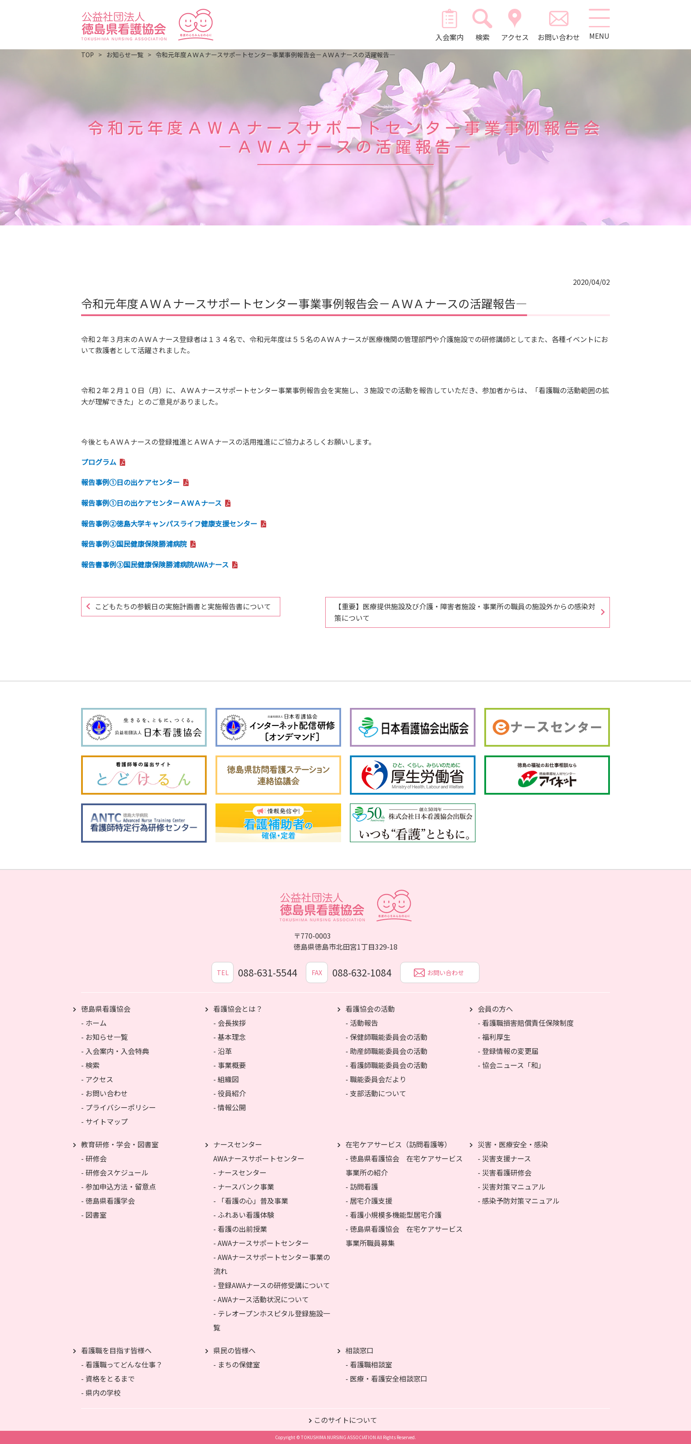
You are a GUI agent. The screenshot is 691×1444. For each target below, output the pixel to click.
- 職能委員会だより (376, 1079)
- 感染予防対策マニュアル (519, 1200)
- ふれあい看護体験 (243, 1214)
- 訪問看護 (362, 1186)
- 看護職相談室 (369, 1364)
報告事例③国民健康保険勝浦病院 (134, 543)
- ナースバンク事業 (243, 1186)
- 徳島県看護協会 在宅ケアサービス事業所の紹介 (404, 1165)
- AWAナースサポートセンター (261, 1243)
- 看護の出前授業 (240, 1228)
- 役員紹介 (229, 1093)
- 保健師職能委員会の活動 (386, 1036)
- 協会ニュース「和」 (511, 1065)
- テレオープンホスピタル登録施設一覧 (271, 1320)
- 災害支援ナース (504, 1158)
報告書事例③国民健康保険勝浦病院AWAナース (155, 564)
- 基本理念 (229, 1036)
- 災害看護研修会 (504, 1172)
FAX (317, 972)
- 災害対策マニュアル (512, 1186)
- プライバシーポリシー (118, 1107)
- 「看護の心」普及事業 (250, 1200)
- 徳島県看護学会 (108, 1200)
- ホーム (94, 1022)
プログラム (98, 462)
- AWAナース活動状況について (261, 1299)
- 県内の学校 (101, 1392)
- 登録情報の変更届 (508, 1051)
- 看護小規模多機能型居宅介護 (394, 1214)
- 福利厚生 (494, 1036)
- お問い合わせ (104, 1093)
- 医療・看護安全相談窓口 (386, 1378)
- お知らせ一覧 (104, 1036)
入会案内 (449, 25)
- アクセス (97, 1079)
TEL (222, 972)
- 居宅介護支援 (369, 1200)
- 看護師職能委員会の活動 (386, 1065)
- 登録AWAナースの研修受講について (271, 1285)
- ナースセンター (240, 1172)
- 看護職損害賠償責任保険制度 (526, 1022)
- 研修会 (94, 1158)
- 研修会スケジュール (115, 1172)
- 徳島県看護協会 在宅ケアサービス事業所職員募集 (404, 1235)
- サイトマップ (104, 1121)
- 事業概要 (229, 1065)
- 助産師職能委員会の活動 (386, 1051)
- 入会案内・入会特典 (115, 1051)
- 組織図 (226, 1079)
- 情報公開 (229, 1107)
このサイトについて (345, 1420)
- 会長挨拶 (229, 1022)
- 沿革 (222, 1051)
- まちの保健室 (236, 1364)
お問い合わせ (558, 25)
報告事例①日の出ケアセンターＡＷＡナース (151, 502)
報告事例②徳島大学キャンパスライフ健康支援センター (169, 523)
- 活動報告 (362, 1022)
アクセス (514, 25)
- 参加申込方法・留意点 (118, 1186)
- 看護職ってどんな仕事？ (122, 1364)
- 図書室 (94, 1214)
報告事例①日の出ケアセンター (130, 482)
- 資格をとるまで (108, 1378)
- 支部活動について (376, 1093)
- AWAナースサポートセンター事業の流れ (271, 1264)
